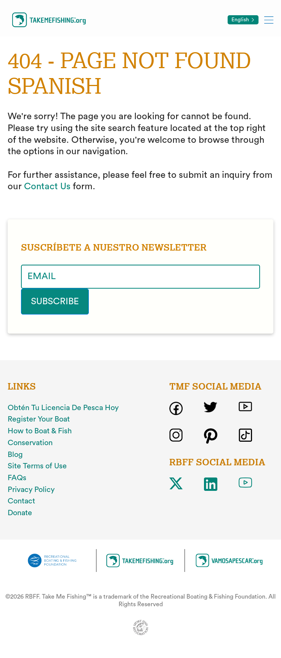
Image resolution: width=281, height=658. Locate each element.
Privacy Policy (31, 490)
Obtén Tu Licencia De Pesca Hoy (63, 408)
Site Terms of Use (37, 466)
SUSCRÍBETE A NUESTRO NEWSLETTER (114, 247)
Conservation (30, 443)
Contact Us (47, 186)
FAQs (17, 478)
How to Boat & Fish (40, 431)
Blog (15, 454)
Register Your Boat (39, 419)
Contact (21, 501)
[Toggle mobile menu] (268, 20)
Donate (20, 513)
